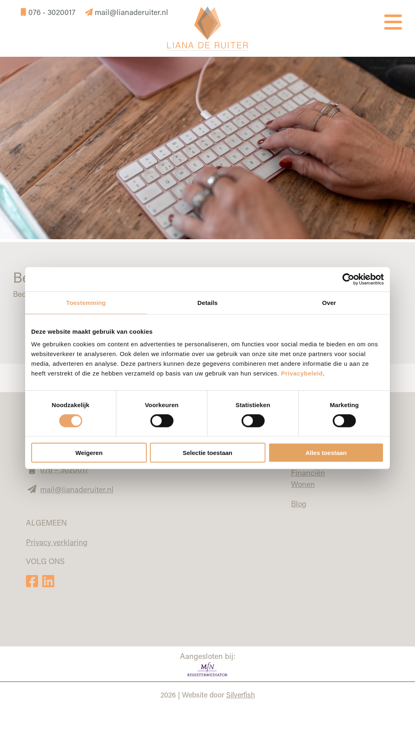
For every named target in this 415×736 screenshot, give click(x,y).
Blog (298, 503)
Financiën (308, 473)
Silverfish (240, 695)
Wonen (303, 484)
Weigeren (89, 452)
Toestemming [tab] (86, 302)
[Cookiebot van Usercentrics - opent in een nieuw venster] (348, 279)
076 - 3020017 (49, 12)
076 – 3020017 (64, 469)
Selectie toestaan (208, 452)
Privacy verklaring (57, 542)
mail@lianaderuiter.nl (126, 12)
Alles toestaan (326, 452)
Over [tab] (329, 302)
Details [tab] (207, 302)
